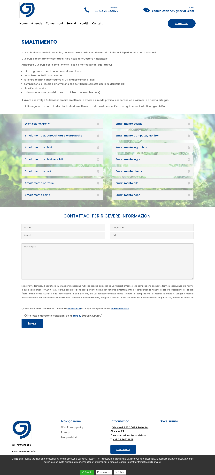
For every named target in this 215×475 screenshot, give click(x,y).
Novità (84, 23)
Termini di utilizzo (120, 308)
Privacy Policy (74, 308)
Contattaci (181, 23)
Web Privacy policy (72, 427)
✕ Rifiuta (119, 472)
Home (23, 23)
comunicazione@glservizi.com (173, 11)
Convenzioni (54, 23)
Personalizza (103, 472)
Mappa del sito (70, 437)
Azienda (36, 23)
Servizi (71, 23)
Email (191, 7)
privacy (76, 315)
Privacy (65, 432)
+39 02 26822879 (105, 11)
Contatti (97, 23)
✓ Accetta (87, 472)
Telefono (114, 7)
